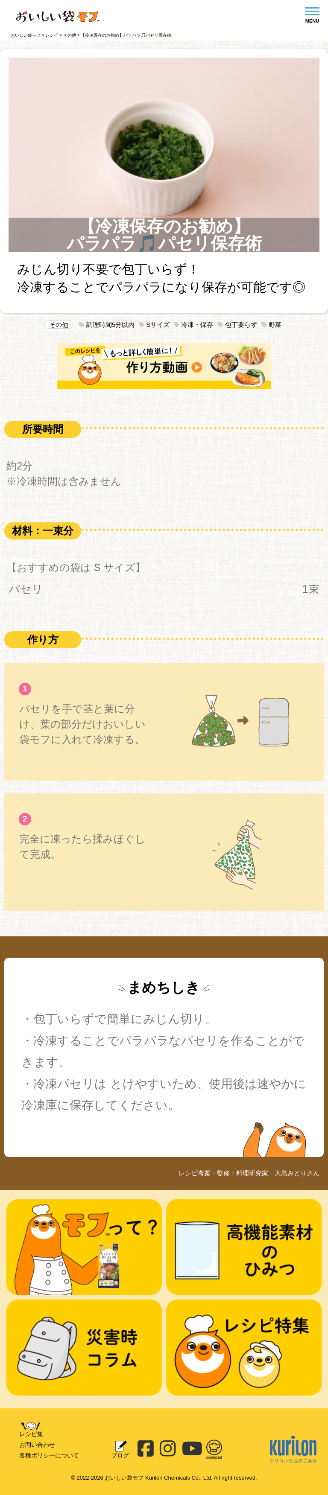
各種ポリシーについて (49, 1455)
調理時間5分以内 (107, 324)
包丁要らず (237, 324)
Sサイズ (154, 324)
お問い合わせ (37, 1444)
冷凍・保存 (193, 324)
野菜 (271, 324)
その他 (58, 324)
